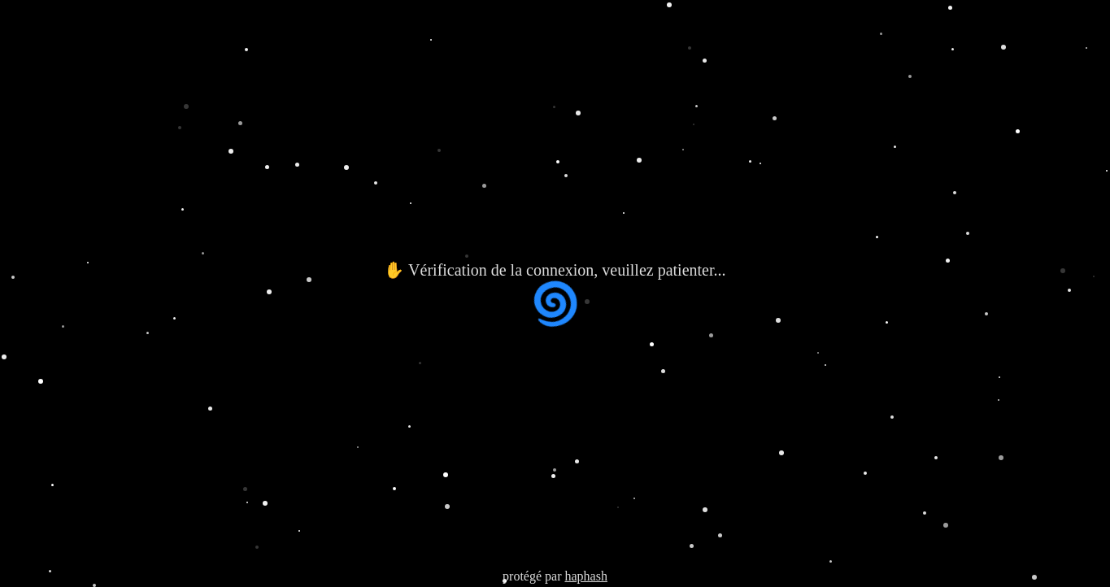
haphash (585, 576)
